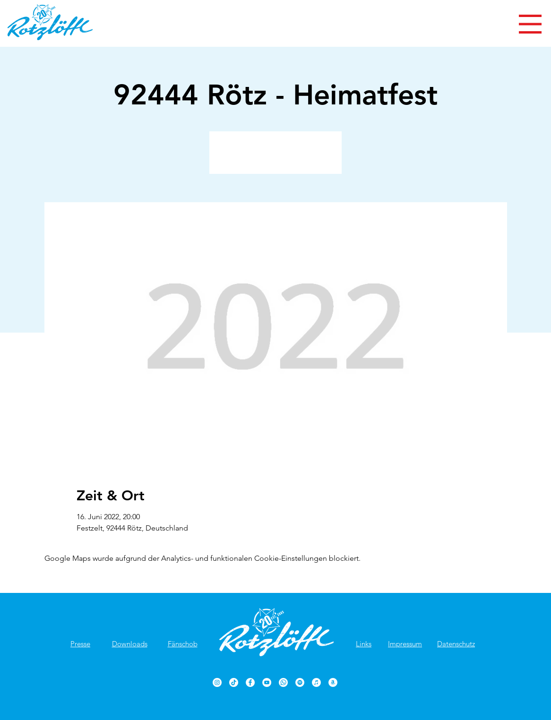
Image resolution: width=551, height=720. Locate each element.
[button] (530, 24)
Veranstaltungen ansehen (276, 158)
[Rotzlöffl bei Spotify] (299, 682)
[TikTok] (233, 682)
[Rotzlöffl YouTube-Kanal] (266, 682)
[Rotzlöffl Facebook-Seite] (250, 682)
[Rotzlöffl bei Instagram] (217, 682)
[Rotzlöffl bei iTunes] (316, 682)
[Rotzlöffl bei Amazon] (332, 682)
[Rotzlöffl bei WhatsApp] (283, 682)
